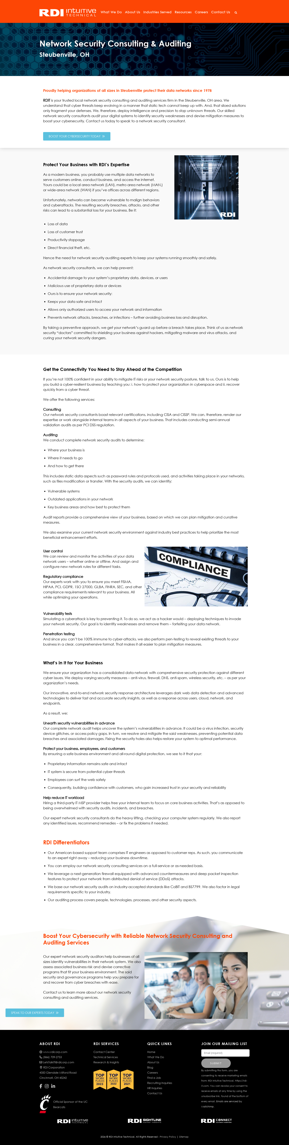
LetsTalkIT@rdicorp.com (56, 1062)
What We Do (111, 12)
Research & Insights (106, 1062)
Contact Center (104, 1052)
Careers (201, 12)
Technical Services (105, 1057)
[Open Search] (236, 12)
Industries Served (157, 12)
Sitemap (184, 1136)
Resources (183, 12)
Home (151, 1052)
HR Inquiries (154, 1088)
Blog (150, 1067)
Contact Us (220, 12)
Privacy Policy (168, 1136)
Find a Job (154, 1078)
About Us (132, 12)
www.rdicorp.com (53, 1052)
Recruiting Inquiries (159, 1083)
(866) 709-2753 (50, 1057)
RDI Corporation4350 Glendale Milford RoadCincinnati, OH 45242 (57, 1073)
